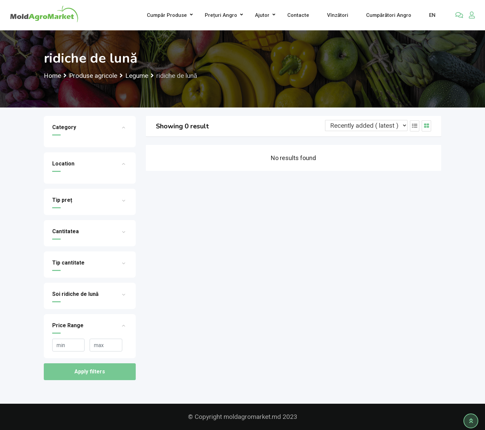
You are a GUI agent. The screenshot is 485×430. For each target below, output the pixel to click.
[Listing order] (366, 125)
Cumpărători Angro (388, 15)
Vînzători (337, 15)
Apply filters (89, 371)
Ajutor (262, 15)
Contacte (298, 15)
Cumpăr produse (167, 15)
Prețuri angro (221, 15)
